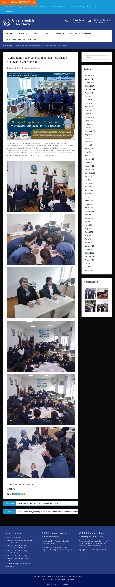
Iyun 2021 (88, 225)
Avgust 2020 (89, 260)
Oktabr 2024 (89, 86)
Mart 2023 (88, 152)
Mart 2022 (88, 194)
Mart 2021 (88, 236)
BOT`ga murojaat (29, 39)
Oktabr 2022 (89, 169)
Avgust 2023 (89, 135)
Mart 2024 (88, 110)
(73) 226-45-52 (77, 20)
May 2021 (88, 229)
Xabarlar (36, 33)
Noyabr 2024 (89, 83)
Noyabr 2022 (89, 166)
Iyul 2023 (88, 138)
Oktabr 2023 (89, 128)
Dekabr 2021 (89, 204)
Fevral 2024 (89, 114)
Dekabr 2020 (89, 246)
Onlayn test (73, 33)
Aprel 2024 (89, 107)
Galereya (47, 33)
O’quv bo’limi (59, 33)
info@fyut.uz (75, 23)
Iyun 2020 (88, 267)
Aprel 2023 (89, 149)
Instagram (26, 484)
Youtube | (53, 579)
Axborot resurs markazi (37, 7)
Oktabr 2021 (89, 211)
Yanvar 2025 (89, 76)
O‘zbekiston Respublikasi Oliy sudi (18, 556)
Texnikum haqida (23, 33)
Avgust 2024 (89, 93)
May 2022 (88, 187)
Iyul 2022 (88, 180)
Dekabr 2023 (89, 121)
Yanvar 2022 (89, 201)
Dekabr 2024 (89, 79)
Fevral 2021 (89, 239)
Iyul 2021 (88, 222)
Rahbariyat (8, 33)
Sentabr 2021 (90, 215)
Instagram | (62, 579)
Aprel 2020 (89, 270)
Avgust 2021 (89, 218)
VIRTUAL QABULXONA (12, 39)
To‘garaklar (22, 7)
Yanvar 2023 (89, 159)
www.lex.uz (10, 566)
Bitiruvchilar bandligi (58, 7)
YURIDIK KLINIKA (85, 33)
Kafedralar (9, 7)
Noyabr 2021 (89, 208)
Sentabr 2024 (90, 89)
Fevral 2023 (89, 156)
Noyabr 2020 (89, 250)
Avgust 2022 (89, 176)
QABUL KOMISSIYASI (12, 11)
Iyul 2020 (88, 263)
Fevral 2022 (89, 197)
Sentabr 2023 (90, 131)
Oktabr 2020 (89, 253)
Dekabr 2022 (89, 163)
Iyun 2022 (88, 183)
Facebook (18, 484)
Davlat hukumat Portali (14, 538)
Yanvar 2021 (89, 243)
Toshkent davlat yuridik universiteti (18, 564)
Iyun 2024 (88, 100)
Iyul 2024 (88, 96)
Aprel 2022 (89, 190)
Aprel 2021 (89, 232)
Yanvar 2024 (89, 117)
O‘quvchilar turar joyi (77, 7)
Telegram (10, 484)
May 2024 (88, 103)
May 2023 (88, 145)
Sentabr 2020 (90, 256)
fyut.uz (27, 68)
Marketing (90, 7)
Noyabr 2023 (89, 124)
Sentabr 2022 (90, 173)
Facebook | (44, 579)
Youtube (34, 484)
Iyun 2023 (88, 142)
